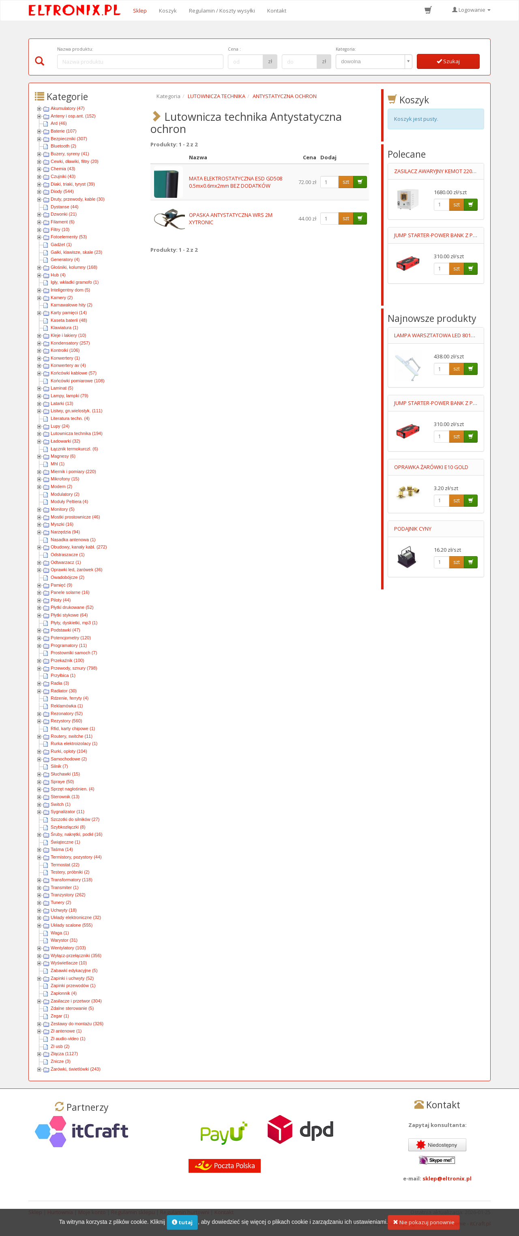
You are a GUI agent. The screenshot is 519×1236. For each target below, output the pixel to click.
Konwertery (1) (65, 358)
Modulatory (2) (65, 494)
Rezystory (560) (66, 720)
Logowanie (471, 9)
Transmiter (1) (65, 887)
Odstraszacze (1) (68, 554)
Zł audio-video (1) (68, 1038)
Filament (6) (63, 221)
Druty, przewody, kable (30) (78, 199)
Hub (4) (58, 274)
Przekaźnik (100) (67, 660)
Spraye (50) (62, 781)
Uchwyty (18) (64, 910)
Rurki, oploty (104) (69, 751)
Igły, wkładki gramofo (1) (75, 282)
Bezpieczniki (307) (69, 138)
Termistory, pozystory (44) (76, 857)
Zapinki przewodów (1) (73, 985)
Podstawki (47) (65, 630)
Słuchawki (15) (65, 773)
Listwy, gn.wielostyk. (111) (77, 410)
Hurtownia (60, 1212)
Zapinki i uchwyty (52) (72, 978)
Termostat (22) (65, 864)
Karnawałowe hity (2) (71, 304)
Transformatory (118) (71, 879)
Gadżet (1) (61, 244)
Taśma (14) (62, 849)
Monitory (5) (63, 509)
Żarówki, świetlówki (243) (76, 1069)
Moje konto (92, 1212)
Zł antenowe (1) (66, 1030)
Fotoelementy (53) (69, 236)
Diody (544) (62, 191)
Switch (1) (61, 804)
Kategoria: (346, 49)
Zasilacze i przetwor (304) (76, 1000)
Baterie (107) (64, 131)
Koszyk (168, 10)
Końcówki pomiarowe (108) (78, 380)
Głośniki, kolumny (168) (74, 267)
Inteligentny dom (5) (70, 289)
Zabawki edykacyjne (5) (74, 970)
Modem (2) (61, 486)
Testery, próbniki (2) (70, 872)
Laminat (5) (62, 388)
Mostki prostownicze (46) (75, 516)
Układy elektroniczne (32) (76, 917)
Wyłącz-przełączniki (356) (76, 955)
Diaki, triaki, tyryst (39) (73, 184)
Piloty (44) (61, 600)
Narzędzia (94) (65, 531)
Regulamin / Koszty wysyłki (222, 10)
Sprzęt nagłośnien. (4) (72, 788)
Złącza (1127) (64, 1053)
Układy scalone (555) (71, 925)
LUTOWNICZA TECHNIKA (216, 96)
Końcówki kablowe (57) (74, 373)
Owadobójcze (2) (67, 577)
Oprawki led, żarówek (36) (77, 569)
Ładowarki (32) (65, 441)
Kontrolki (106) (65, 350)
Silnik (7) (59, 766)
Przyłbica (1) (63, 675)
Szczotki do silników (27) (75, 819)
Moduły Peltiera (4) (69, 501)
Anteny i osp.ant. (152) (73, 116)
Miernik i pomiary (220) (73, 471)
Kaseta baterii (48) (69, 320)
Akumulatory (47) (68, 108)
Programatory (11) (69, 645)
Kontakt (276, 10)
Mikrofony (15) (65, 478)
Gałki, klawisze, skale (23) (76, 252)
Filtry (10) (60, 229)
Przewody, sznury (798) (74, 668)
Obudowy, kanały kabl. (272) (79, 546)
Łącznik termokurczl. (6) (74, 448)
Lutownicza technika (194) (77, 433)
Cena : (234, 49)
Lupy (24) (60, 426)
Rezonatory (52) (67, 713)
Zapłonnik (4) (64, 993)
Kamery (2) (62, 297)
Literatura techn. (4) (70, 418)
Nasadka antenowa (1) (73, 539)
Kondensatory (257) (70, 343)
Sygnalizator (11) (67, 811)
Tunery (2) (61, 902)
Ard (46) (59, 123)
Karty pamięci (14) (69, 312)
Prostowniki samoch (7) (74, 652)
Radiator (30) (64, 690)
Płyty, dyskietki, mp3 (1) (74, 622)
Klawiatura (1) (64, 327)
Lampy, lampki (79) (69, 395)
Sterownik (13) (65, 796)
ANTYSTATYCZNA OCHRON (285, 96)
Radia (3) (60, 683)
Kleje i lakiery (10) (68, 335)
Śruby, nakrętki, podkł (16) (77, 834)
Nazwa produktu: (75, 49)
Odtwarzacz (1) (66, 562)
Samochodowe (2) (69, 758)
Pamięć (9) (61, 585)
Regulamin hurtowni (184, 1212)
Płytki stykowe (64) (69, 615)
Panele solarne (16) (70, 592)
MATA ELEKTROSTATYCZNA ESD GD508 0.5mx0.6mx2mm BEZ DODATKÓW (235, 182)
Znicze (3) (61, 1061)
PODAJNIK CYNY (412, 528)
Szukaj (448, 61)
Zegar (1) (60, 1015)
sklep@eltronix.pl (447, 1178)
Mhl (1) (57, 463)
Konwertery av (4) (68, 365)
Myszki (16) (62, 524)
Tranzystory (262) (68, 894)
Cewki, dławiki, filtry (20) (75, 161)
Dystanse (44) (64, 206)
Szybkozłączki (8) (68, 827)
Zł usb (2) (60, 1046)
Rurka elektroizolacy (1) (74, 743)
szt (346, 181)
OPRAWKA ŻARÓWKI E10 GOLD (431, 467)
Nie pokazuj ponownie (424, 1227)
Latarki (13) (62, 403)
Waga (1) (60, 932)
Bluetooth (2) (63, 146)
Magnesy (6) (63, 456)
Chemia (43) (63, 168)
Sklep (140, 10)
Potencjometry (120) (71, 637)
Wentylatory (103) (68, 947)
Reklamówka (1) (67, 705)
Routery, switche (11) (71, 736)
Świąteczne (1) (65, 842)
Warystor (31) (64, 940)
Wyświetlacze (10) (69, 962)
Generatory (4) (65, 259)
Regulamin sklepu (133, 1212)
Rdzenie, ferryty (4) (70, 698)
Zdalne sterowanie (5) (72, 1008)
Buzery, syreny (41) (70, 153)
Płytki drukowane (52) (72, 607)
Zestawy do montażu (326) (77, 1023)
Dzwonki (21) (64, 214)
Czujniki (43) (63, 176)
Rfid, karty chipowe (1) (73, 728)
